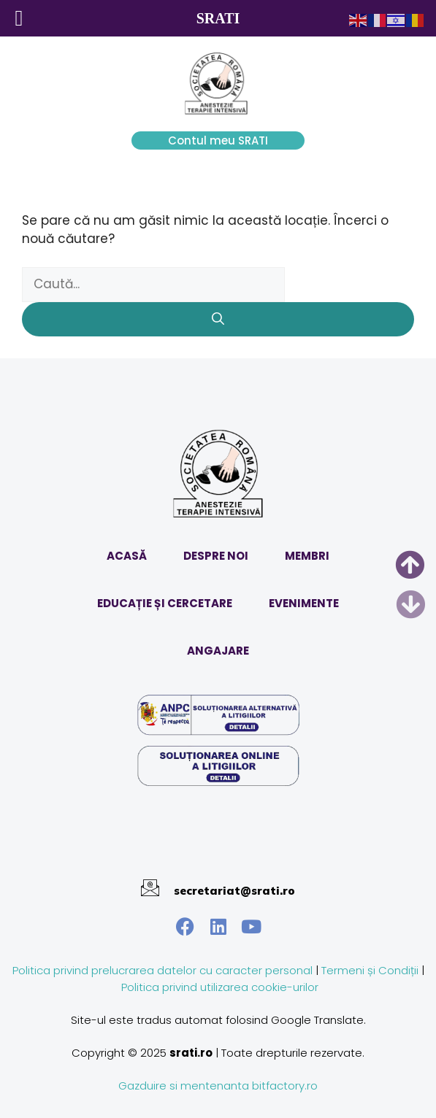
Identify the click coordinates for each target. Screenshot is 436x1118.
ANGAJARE (218, 650)
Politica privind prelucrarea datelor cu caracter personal (162, 970)
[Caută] (218, 319)
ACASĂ (127, 555)
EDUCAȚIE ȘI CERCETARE (164, 603)
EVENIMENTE (304, 603)
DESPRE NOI (215, 555)
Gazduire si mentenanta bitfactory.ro (218, 1085)
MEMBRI (307, 555)
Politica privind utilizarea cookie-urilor (219, 987)
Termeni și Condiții (369, 970)
